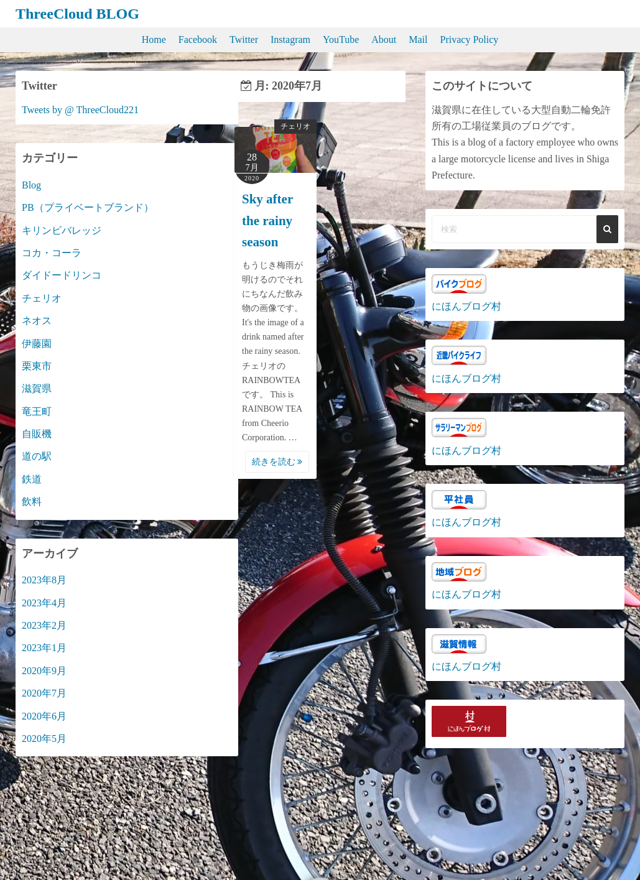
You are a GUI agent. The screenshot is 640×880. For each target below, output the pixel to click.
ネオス (37, 320)
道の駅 (37, 456)
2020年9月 (44, 670)
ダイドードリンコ (61, 275)
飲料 (32, 501)
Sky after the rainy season (267, 220)
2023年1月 (44, 647)
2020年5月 (44, 738)
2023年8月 (44, 580)
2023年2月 (44, 625)
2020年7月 (44, 693)
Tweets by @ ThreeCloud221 (80, 109)
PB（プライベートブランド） (88, 207)
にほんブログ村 (466, 306)
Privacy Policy (469, 39)
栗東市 (37, 366)
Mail (418, 39)
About (383, 39)
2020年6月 (44, 716)
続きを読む (277, 461)
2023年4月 (44, 603)
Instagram (290, 39)
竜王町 (37, 411)
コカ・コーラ (51, 253)
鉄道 (32, 479)
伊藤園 (37, 343)
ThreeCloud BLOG (77, 14)
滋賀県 (37, 388)
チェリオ (295, 126)
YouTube (341, 39)
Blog (31, 185)
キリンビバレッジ (61, 230)
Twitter (244, 39)
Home (154, 39)
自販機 (37, 433)
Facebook (198, 39)
